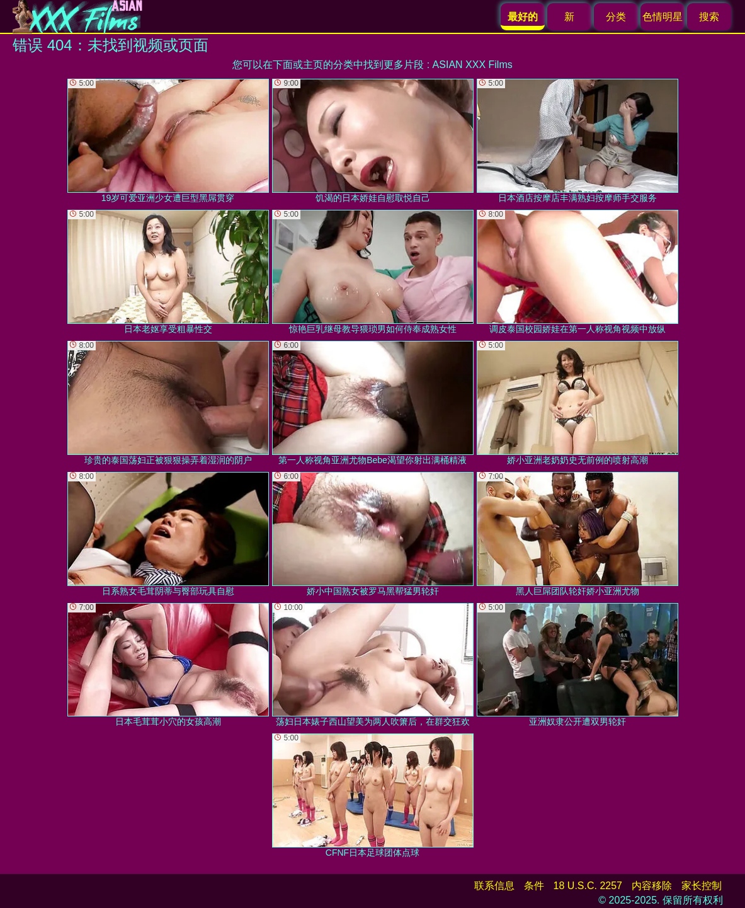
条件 (534, 885)
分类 (616, 16)
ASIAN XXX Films (473, 64)
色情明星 (662, 16)
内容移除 (652, 885)
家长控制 (701, 885)
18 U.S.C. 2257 (588, 885)
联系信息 (494, 885)
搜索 (709, 16)
